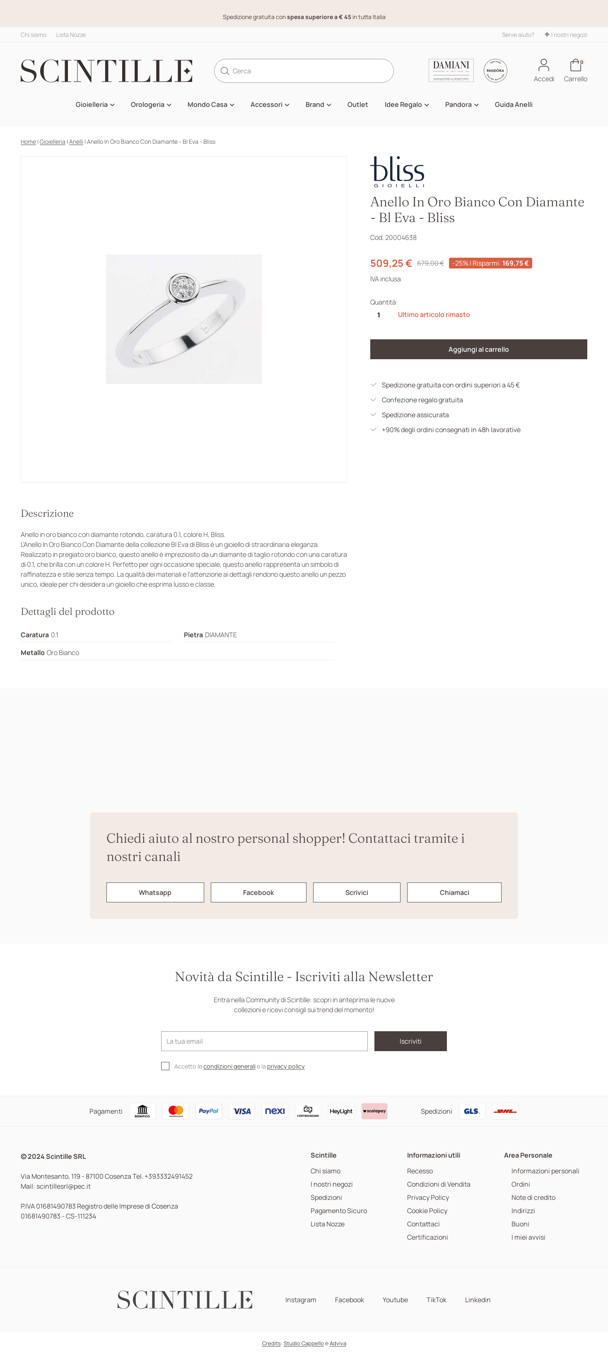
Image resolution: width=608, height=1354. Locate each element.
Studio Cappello (304, 1343)
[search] (225, 71)
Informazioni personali (545, 1171)
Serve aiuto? (518, 35)
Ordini (520, 1184)
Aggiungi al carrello (479, 349)
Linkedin (478, 1300)
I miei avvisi (528, 1237)
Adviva (338, 1343)
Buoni (520, 1224)
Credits (271, 1343)
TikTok (436, 1300)
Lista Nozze (71, 35)
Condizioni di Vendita (438, 1184)
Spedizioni (326, 1198)
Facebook (349, 1300)
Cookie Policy (427, 1211)
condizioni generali (229, 1066)
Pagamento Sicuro (339, 1211)
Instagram (300, 1300)
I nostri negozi (565, 35)
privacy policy (286, 1066)
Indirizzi (523, 1211)
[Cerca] (304, 71)
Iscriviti (411, 1041)
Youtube (395, 1300)
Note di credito (533, 1198)
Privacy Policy (428, 1198)
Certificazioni (427, 1237)
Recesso (420, 1171)
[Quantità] (378, 315)
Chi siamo (33, 35)
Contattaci (423, 1224)
